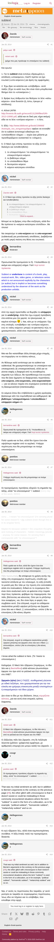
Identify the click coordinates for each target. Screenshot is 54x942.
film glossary (12, 27)
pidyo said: (7, 50)
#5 (52, 349)
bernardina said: (10, 425)
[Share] (48, 44)
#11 (51, 720)
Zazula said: (8, 193)
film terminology (26, 27)
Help (44, 931)
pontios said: (8, 769)
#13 (51, 826)
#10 (51, 630)
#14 (51, 855)
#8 (52, 512)
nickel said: (9, 56)
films (36, 27)
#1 (52, 45)
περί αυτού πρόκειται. (41, 432)
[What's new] (45, 3)
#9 (52, 556)
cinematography (43, 24)
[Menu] (4, 3)
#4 (52, 307)
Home (4, 934)
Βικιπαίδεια (16, 668)
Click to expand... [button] (27, 216)
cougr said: (8, 860)
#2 (52, 187)
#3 (52, 257)
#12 (51, 764)
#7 (52, 467)
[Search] (50, 3)
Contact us (6, 931)
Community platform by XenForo (23, 939)
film (3, 27)
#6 (52, 420)
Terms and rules (19, 931)
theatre (43, 27)
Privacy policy (34, 931)
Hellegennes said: (10, 473)
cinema (32, 24)
